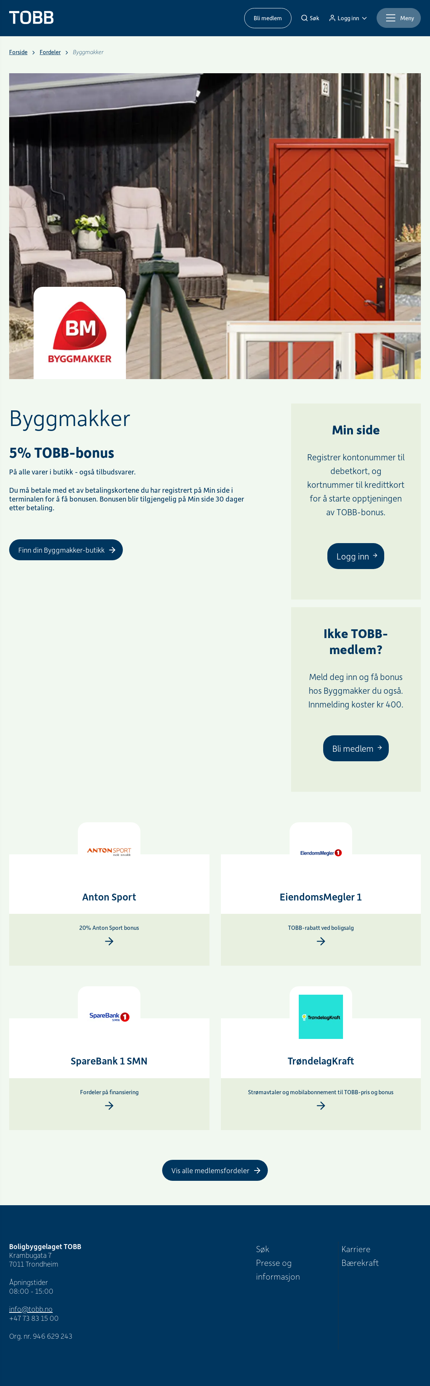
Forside (18, 52)
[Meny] (399, 18)
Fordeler (50, 52)
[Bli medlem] (356, 748)
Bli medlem (268, 18)
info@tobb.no (31, 1309)
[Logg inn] (348, 18)
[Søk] (310, 18)
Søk (262, 1248)
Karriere (355, 1248)
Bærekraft (360, 1262)
